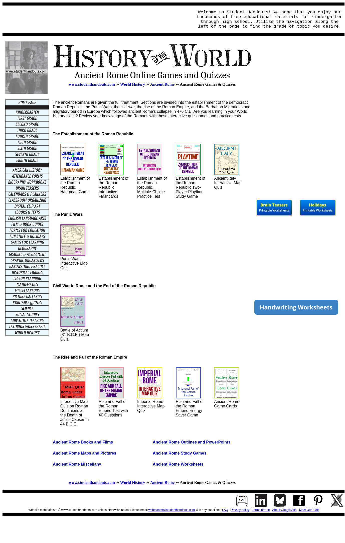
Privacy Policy (240, 510)
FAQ (225, 510)
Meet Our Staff (309, 510)
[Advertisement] (97, 19)
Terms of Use (261, 510)
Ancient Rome (162, 84)
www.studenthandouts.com (92, 84)
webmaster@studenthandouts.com (171, 510)
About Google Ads (284, 510)
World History (132, 84)
